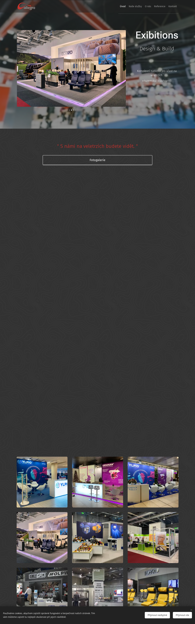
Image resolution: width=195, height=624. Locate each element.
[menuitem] (111, 6)
